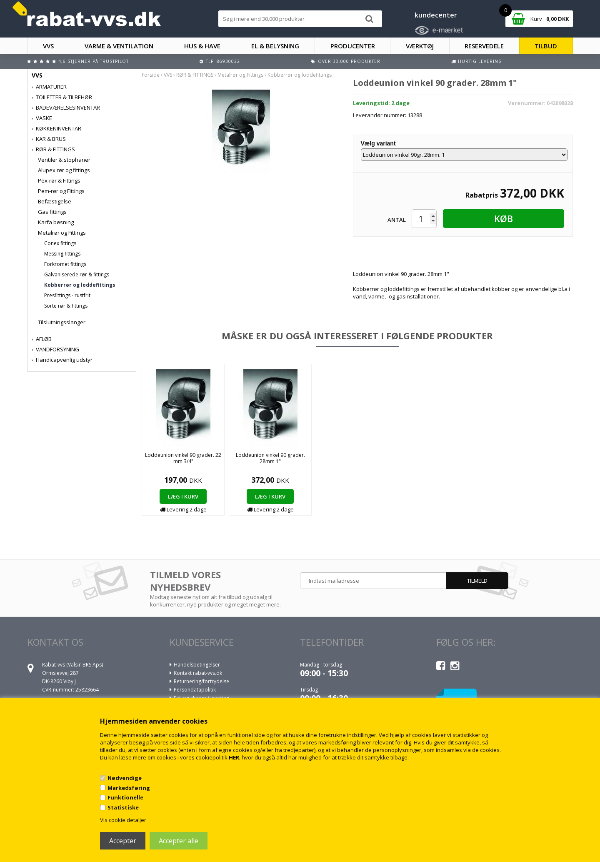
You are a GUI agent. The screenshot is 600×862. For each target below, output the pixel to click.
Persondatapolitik (195, 689)
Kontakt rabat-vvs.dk (198, 673)
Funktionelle (125, 797)
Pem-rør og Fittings (61, 191)
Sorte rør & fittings (66, 305)
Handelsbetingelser (197, 664)
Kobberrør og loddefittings (79, 284)
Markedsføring (129, 788)
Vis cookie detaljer (123, 820)
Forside (151, 74)
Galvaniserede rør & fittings (76, 274)
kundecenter (436, 15)
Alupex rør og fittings (64, 170)
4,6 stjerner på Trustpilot (93, 61)
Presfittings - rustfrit (67, 295)
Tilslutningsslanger (61, 322)
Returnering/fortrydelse (201, 681)
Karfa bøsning (56, 222)
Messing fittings (62, 253)
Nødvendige (125, 778)
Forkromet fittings (65, 264)
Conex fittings (60, 243)
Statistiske (123, 807)
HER (234, 757)
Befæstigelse (54, 201)
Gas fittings (52, 212)
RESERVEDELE (484, 46)
